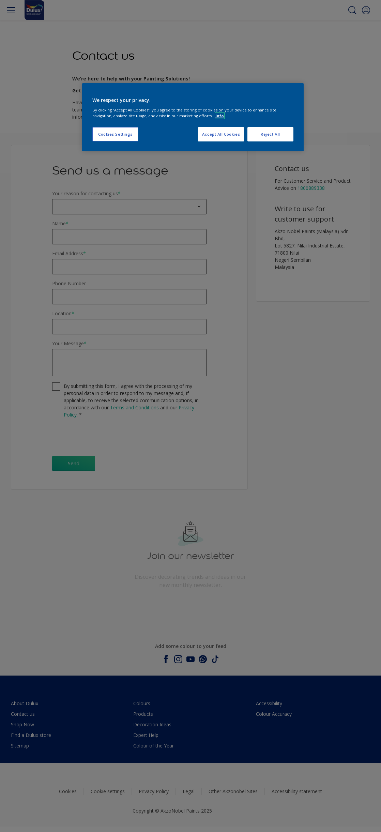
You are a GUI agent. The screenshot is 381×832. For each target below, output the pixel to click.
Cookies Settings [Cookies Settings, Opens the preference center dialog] (115, 134)
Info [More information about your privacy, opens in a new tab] (219, 115)
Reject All (270, 134)
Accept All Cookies (221, 134)
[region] (193, 117)
